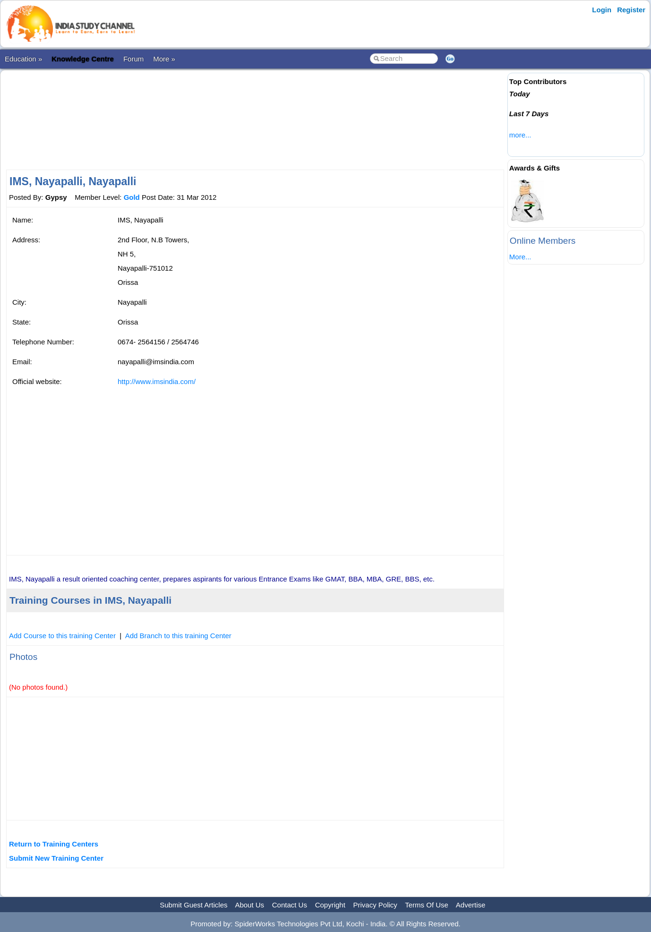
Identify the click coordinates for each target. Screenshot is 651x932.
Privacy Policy (375, 905)
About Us (249, 905)
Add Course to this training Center (62, 636)
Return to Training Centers (53, 844)
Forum (133, 59)
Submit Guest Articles (193, 905)
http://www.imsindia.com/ (157, 381)
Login (601, 10)
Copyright (330, 905)
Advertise (471, 905)
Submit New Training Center (56, 858)
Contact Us (289, 905)
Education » (23, 59)
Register (631, 10)
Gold (132, 197)
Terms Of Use (426, 905)
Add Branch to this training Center (178, 636)
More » (164, 59)
